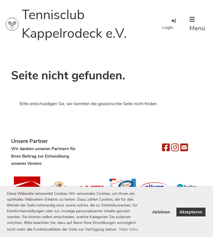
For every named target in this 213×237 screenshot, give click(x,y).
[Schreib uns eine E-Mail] (184, 148)
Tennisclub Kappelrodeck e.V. (74, 24)
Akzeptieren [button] (190, 212)
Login (169, 24)
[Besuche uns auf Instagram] (175, 148)
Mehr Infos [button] (128, 229)
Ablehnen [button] (161, 212)
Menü (197, 24)
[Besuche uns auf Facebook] (166, 148)
